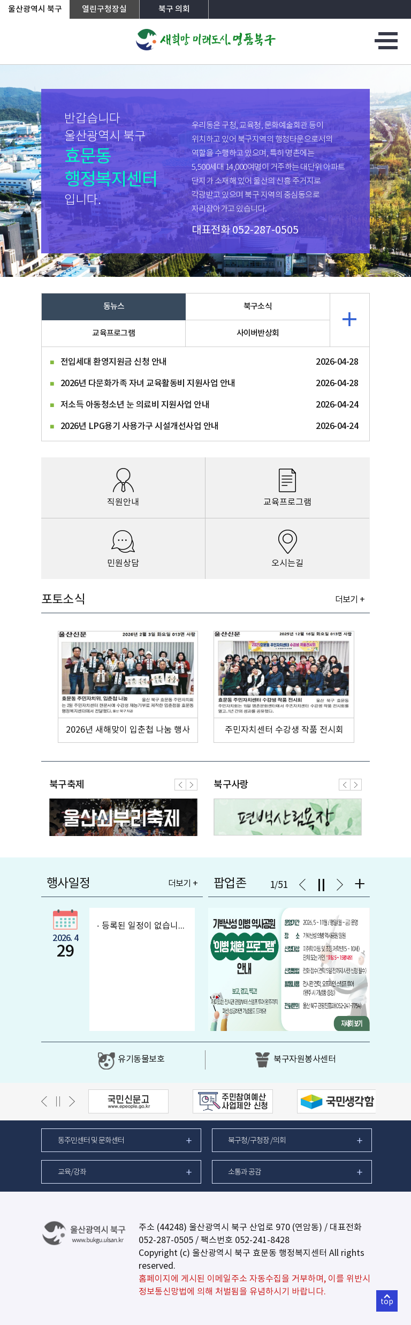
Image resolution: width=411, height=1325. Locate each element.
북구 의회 (174, 9)
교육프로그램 (113, 333)
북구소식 (257, 306)
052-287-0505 (265, 230)
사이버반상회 (258, 333)
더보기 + (349, 600)
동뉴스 (114, 306)
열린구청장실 (104, 9)
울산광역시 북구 (35, 9)
